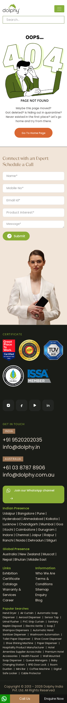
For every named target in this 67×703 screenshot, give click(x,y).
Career (8, 600)
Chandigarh (28, 524)
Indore (8, 535)
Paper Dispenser (47, 643)
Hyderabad (12, 519)
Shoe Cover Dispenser (48, 639)
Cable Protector (31, 673)
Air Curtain (27, 613)
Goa (59, 524)
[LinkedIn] (48, 405)
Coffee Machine (40, 669)
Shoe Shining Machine (20, 643)
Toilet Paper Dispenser (17, 639)
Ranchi (8, 540)
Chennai (22, 535)
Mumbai (47, 524)
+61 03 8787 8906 (24, 467)
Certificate (11, 578)
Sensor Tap (52, 617)
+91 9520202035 (22, 439)
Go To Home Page (33, 133)
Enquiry (41, 595)
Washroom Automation (45, 634)
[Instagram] (8, 405)
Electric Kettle (35, 626)
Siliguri (51, 540)
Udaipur (9, 513)
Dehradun (36, 540)
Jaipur (36, 535)
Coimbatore (25, 529)
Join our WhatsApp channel (30, 494)
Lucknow (9, 524)
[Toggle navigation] (59, 8)
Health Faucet (30, 656)
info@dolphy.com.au (28, 474)
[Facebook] (21, 405)
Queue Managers (37, 660)
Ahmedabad (33, 519)
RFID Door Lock (37, 664)
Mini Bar (21, 669)
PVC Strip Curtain (34, 621)
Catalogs (10, 584)
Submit (16, 236)
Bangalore (26, 513)
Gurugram (46, 529)
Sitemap (42, 589)
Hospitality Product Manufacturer (24, 647)
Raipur (49, 535)
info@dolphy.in (21, 447)
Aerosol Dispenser (30, 617)
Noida (20, 540)
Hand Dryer (10, 613)
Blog (38, 600)
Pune (41, 513)
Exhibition (10, 573)
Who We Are (45, 573)
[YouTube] (35, 405)
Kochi (8, 529)
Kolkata (52, 519)
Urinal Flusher (11, 621)
